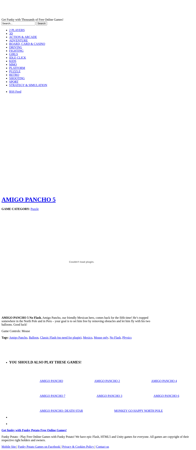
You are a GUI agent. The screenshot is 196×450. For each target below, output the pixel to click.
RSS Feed (15, 91)
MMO (13, 64)
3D (11, 33)
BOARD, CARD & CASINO (27, 43)
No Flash (115, 337)
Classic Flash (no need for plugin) (60, 337)
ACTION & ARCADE (23, 37)
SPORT (13, 81)
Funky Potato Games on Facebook (39, 446)
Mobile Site (9, 446)
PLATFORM (17, 68)
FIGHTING (16, 50)
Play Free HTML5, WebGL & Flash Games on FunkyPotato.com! (66, 10)
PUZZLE (15, 71)
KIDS (12, 61)
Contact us (102, 446)
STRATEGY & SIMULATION (28, 85)
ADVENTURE (18, 40)
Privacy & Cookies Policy (78, 446)
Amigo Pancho (18, 337)
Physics (127, 337)
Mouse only (101, 337)
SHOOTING (17, 78)
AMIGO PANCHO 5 (29, 199)
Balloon (34, 337)
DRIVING (15, 47)
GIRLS (13, 54)
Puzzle (35, 209)
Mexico (87, 337)
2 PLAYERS (17, 30)
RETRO (14, 74)
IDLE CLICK (17, 57)
